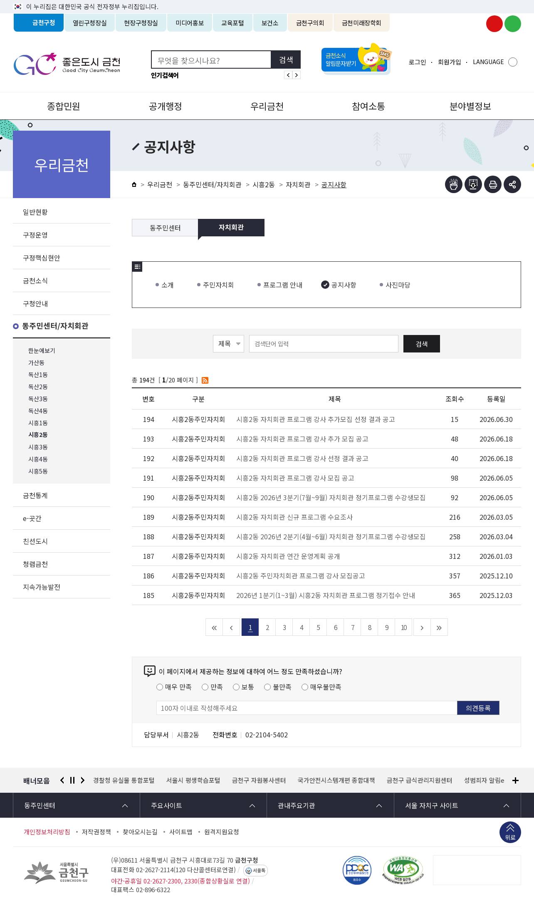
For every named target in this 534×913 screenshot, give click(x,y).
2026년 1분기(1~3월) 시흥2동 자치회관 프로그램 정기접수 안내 (325, 595)
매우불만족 (325, 687)
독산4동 (38, 410)
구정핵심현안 (41, 258)
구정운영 (35, 235)
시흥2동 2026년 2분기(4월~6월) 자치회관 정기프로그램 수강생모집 (331, 536)
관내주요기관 (296, 805)
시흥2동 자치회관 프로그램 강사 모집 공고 (295, 478)
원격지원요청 (221, 832)
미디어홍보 (190, 22)
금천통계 (35, 495)
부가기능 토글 (512, 184)
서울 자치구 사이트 (431, 805)
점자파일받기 (473, 184)
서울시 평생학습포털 (193, 780)
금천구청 (43, 23)
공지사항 (343, 284)
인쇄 (493, 184)
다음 (82, 780)
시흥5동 (38, 471)
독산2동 (38, 386)
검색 (421, 344)
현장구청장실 (141, 22)
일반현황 (35, 212)
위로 (510, 838)
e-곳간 (32, 518)
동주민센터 (165, 228)
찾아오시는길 (140, 832)
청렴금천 (35, 564)
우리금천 (267, 105)
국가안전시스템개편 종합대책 (336, 780)
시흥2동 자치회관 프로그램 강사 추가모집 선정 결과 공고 (315, 419)
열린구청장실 (90, 22)
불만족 (282, 687)
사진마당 (398, 284)
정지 (72, 780)
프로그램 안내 (282, 284)
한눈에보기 (41, 350)
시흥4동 (38, 459)
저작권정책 (96, 832)
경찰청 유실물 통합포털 (124, 780)
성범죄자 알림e (484, 780)
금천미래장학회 (361, 22)
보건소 (270, 22)
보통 (248, 687)
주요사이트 (166, 805)
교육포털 (232, 22)
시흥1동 (38, 423)
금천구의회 (310, 22)
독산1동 (38, 374)
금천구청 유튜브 (494, 23)
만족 (216, 687)
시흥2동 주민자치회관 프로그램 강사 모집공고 (300, 576)
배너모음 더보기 (515, 780)
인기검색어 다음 (296, 75)
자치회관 (298, 184)
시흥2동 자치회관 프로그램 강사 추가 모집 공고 (302, 439)
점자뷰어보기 (453, 184)
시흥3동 (38, 447)
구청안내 (35, 303)
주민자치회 (218, 284)
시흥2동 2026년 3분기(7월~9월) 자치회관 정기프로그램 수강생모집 (331, 497)
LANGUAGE (488, 61)
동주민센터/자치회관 (55, 326)
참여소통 (368, 105)
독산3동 (38, 398)
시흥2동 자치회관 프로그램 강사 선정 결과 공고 (302, 458)
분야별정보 (470, 105)
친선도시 (35, 541)
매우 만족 (178, 687)
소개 (167, 284)
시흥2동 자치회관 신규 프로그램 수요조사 (294, 517)
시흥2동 (38, 435)
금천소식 (35, 280)
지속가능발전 (41, 587)
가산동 (36, 362)
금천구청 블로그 (512, 23)
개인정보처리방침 (47, 832)
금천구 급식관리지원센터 (419, 780)
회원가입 (449, 61)
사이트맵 (181, 832)
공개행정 (165, 105)
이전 (62, 780)
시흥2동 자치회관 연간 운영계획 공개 (288, 556)
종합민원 (63, 105)
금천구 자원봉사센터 (259, 780)
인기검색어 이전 (288, 75)
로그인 (417, 61)
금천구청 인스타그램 (476, 23)
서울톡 (259, 870)
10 (403, 627)
